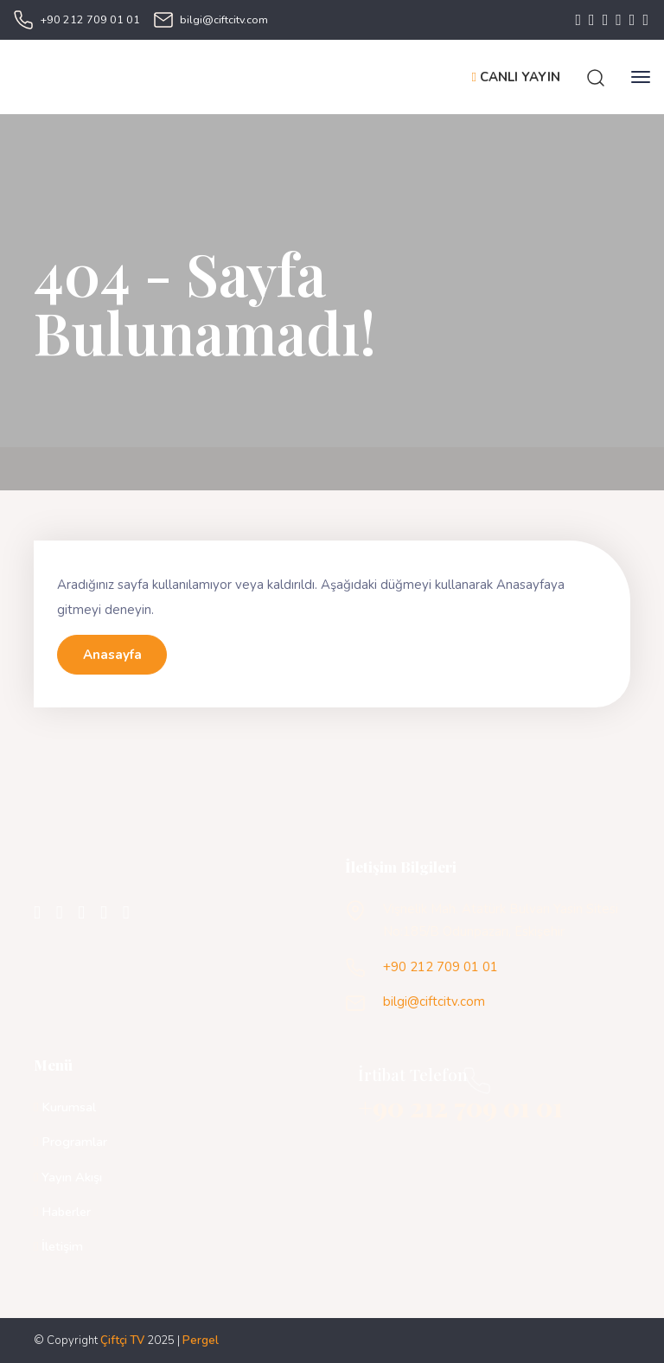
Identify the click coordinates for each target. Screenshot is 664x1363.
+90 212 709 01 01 (90, 19)
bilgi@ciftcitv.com (224, 19)
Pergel (200, 1340)
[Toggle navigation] (640, 77)
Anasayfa (112, 654)
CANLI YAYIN (516, 77)
